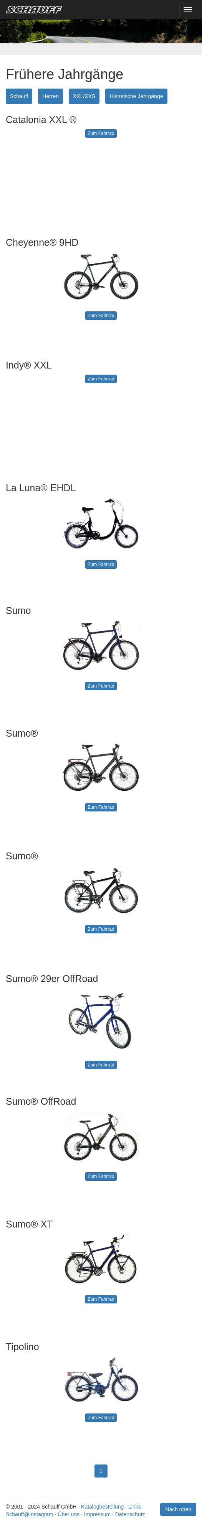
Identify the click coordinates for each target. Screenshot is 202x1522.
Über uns (68, 1514)
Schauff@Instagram (29, 1514)
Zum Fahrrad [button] (101, 133)
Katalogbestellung (102, 1507)
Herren (50, 96)
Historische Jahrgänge (136, 96)
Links (134, 1507)
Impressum (97, 1514)
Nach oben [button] (178, 1509)
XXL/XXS (84, 96)
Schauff (19, 96)
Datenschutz (130, 1514)
